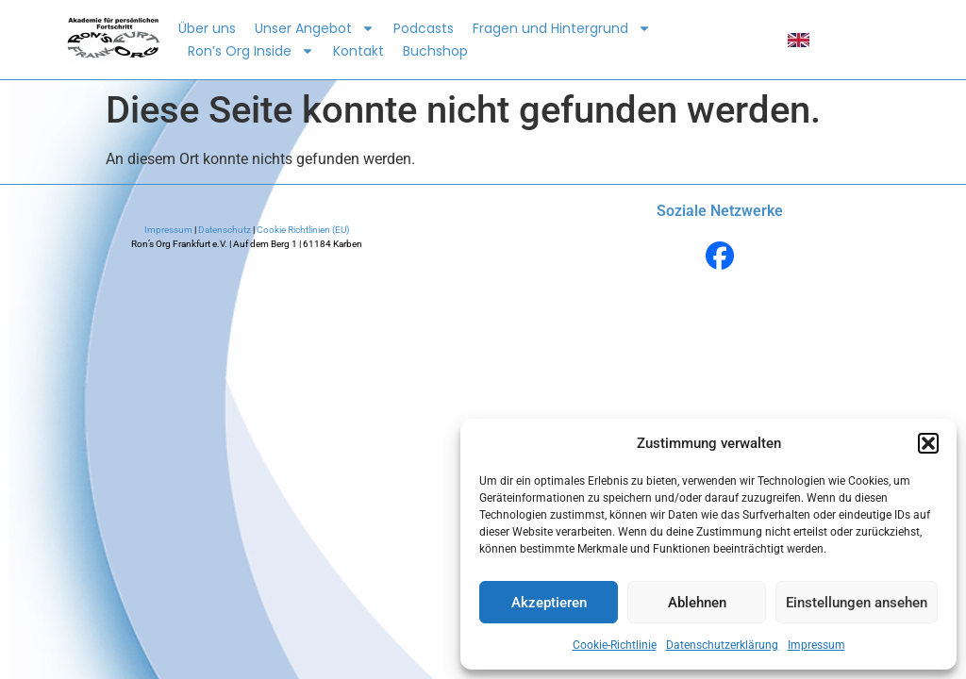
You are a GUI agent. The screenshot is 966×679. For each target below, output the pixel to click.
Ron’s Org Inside (251, 51)
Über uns (207, 28)
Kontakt (358, 50)
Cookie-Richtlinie (615, 645)
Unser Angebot (315, 28)
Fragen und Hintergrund (562, 28)
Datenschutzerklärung (722, 645)
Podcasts (423, 28)
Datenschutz (224, 229)
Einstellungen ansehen (856, 602)
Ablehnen (697, 602)
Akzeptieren (549, 602)
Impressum (816, 645)
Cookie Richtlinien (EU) (302, 229)
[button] (928, 443)
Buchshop (435, 50)
